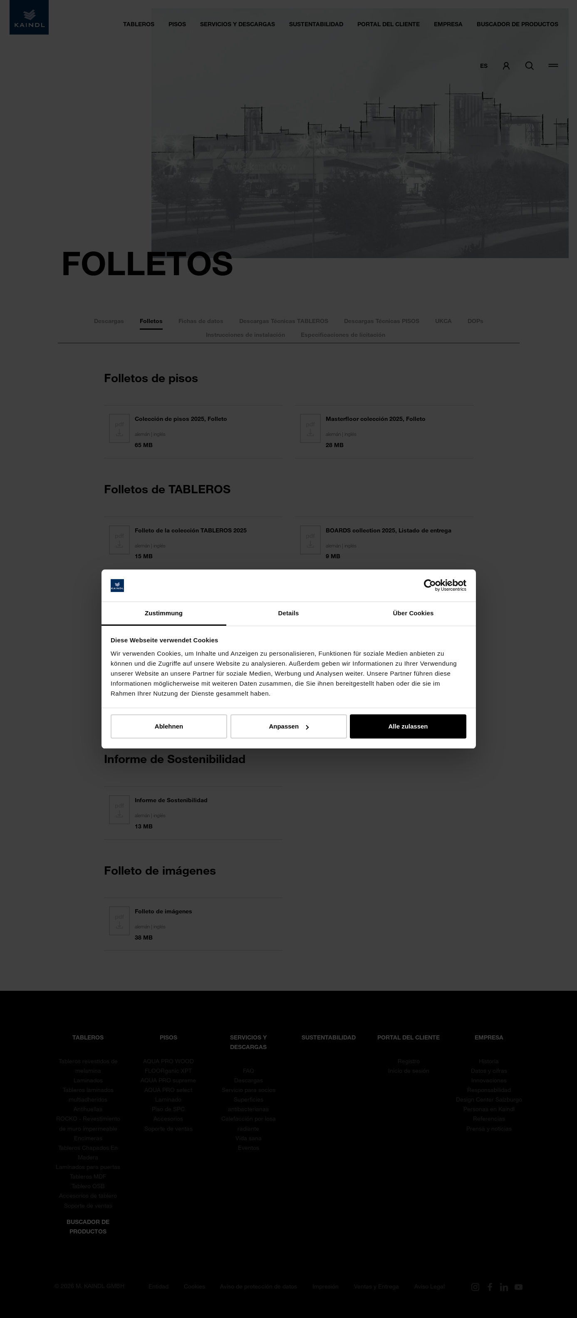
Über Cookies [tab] (413, 613)
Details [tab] (288, 613)
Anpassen (289, 726)
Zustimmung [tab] (164, 613)
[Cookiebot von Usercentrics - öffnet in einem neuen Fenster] (430, 585)
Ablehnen (169, 726)
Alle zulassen (408, 726)
